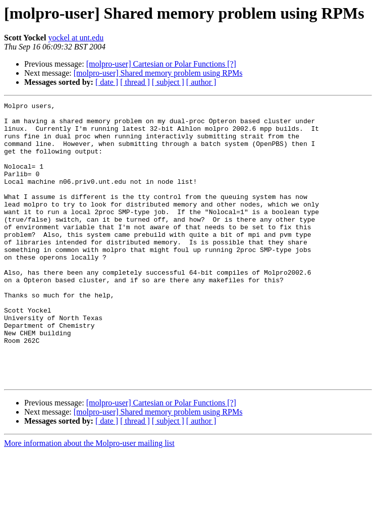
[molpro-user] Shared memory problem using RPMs (158, 73)
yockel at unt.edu (75, 37)
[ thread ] (135, 82)
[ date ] (106, 82)
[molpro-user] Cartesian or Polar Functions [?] (161, 64)
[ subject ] (168, 82)
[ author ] (201, 82)
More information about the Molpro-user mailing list (89, 499)
